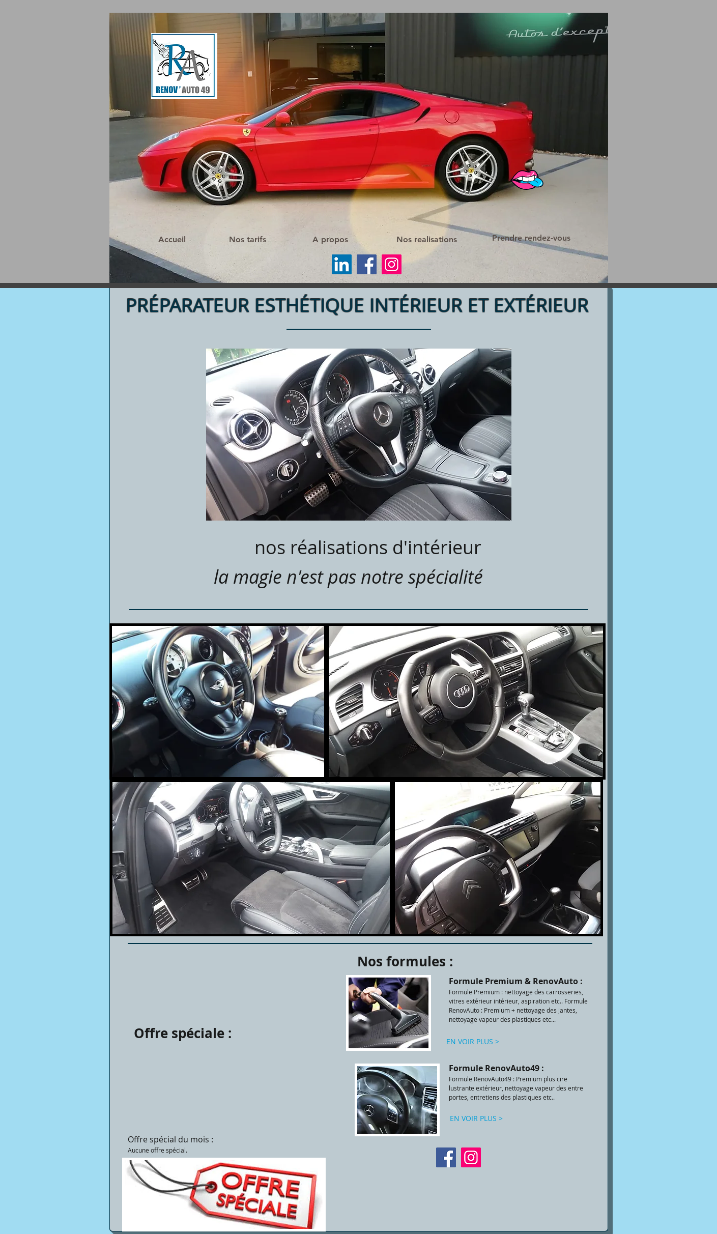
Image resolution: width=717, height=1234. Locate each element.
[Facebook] (367, 264)
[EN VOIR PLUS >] (473, 1041)
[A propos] (330, 239)
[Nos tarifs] (247, 240)
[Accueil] (172, 240)
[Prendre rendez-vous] (531, 238)
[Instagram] (391, 264)
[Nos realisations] (427, 239)
